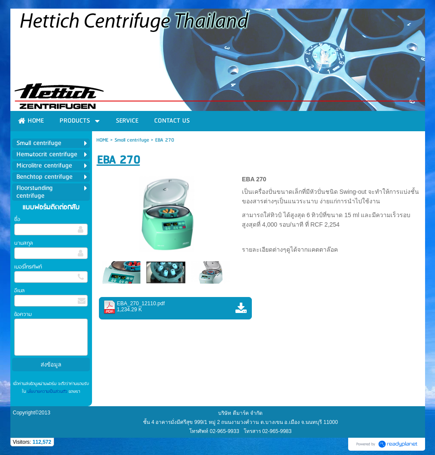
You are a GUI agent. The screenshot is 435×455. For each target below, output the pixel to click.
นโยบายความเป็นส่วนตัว (47, 391)
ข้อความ (23, 314)
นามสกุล (23, 243)
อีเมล (19, 290)
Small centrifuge (131, 140)
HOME (102, 140)
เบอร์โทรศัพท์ (28, 267)
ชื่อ (17, 219)
